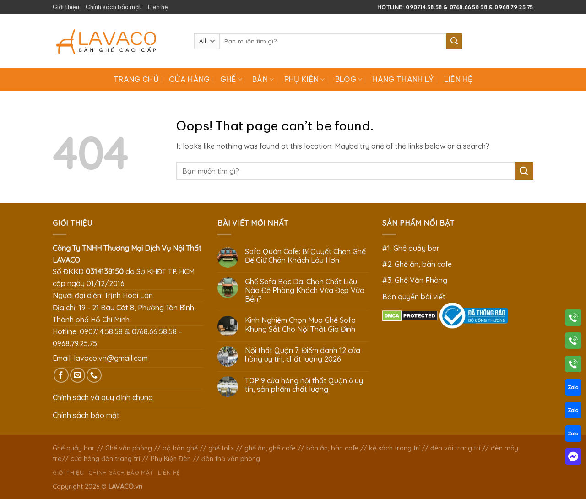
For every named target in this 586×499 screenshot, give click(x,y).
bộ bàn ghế (180, 448)
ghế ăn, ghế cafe (270, 448)
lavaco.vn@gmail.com (111, 358)
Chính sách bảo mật (113, 7)
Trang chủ (136, 79)
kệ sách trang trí (394, 448)
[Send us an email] (77, 375)
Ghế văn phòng (128, 448)
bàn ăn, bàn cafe (332, 448)
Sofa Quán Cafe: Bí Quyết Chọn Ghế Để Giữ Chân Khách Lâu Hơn (305, 256)
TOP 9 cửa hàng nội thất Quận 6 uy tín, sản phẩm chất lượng (304, 385)
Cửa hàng (189, 79)
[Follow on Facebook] (61, 375)
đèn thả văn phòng (230, 459)
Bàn (263, 79)
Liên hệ (158, 7)
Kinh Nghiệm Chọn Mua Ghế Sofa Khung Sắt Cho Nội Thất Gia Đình (300, 324)
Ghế (231, 79)
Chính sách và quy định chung (103, 397)
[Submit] (454, 41)
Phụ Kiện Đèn (171, 459)
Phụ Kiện (304, 79)
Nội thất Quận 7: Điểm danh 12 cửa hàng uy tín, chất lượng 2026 (302, 354)
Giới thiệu (66, 7)
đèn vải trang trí (455, 448)
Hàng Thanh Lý (403, 79)
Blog (349, 79)
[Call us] (94, 375)
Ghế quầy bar (74, 448)
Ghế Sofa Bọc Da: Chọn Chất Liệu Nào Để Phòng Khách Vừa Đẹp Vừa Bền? (304, 290)
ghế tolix (221, 448)
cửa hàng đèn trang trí (105, 459)
